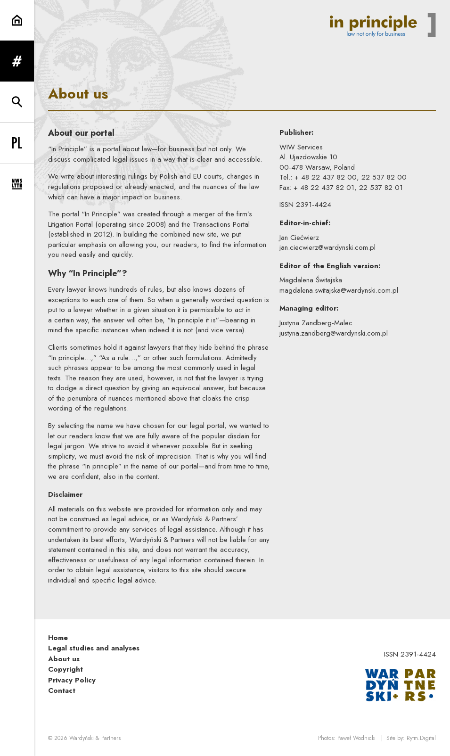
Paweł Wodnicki (356, 738)
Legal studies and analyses (93, 648)
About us (64, 659)
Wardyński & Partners (95, 738)
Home (58, 638)
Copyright (65, 669)
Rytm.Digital (421, 738)
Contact (61, 690)
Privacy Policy (72, 680)
